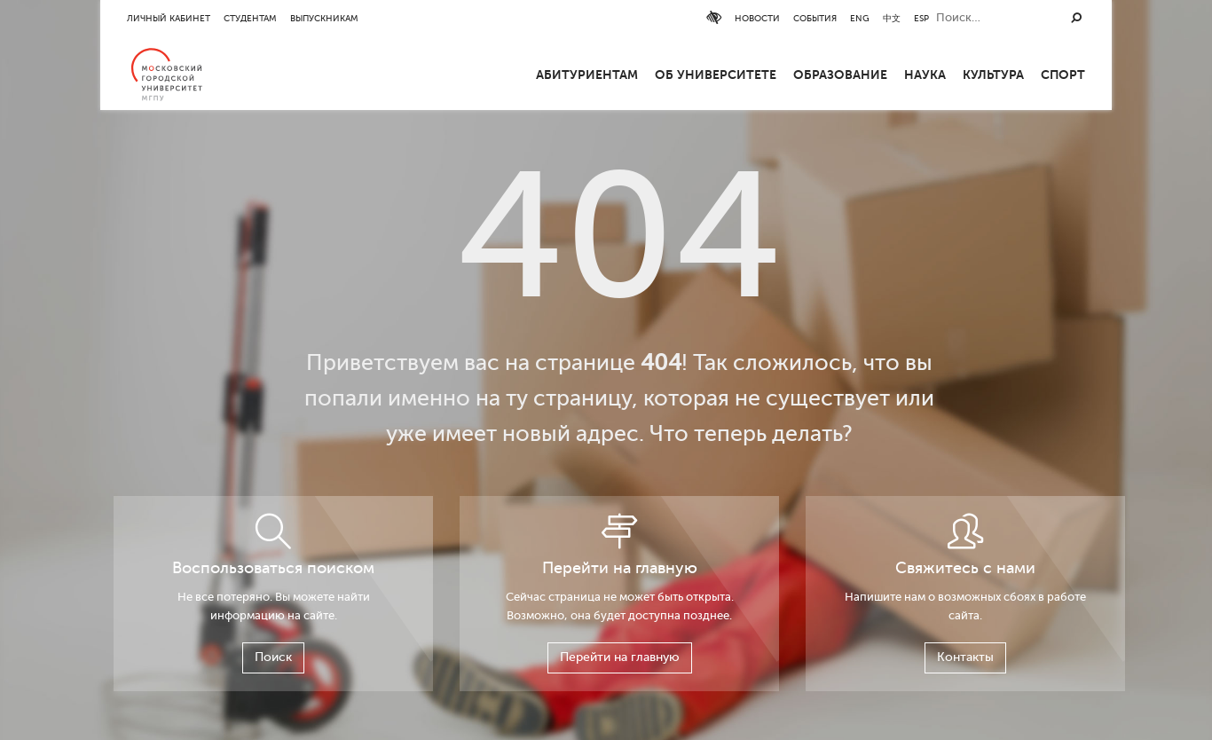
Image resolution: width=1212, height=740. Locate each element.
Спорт (1063, 74)
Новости (892, 18)
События (950, 18)
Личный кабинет (168, 18)
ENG (994, 18)
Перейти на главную (620, 657)
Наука (925, 74)
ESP (1056, 18)
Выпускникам (324, 18)
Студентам (250, 18)
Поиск (273, 657)
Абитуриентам (587, 74)
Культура (993, 74)
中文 (1026, 18)
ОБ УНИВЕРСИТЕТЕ (715, 74)
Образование (840, 74)
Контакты (965, 657)
